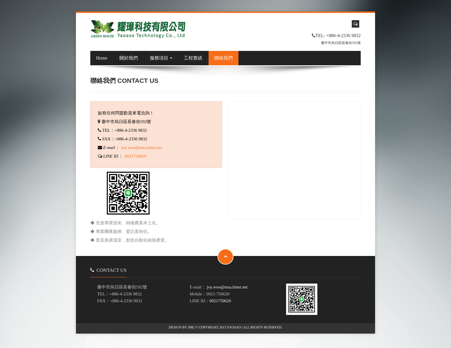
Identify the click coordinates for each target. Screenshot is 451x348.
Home (101, 58)
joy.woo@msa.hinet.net (141, 147)
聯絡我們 (223, 58)
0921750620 (135, 156)
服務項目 (161, 58)
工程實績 (193, 58)
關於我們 (128, 58)
